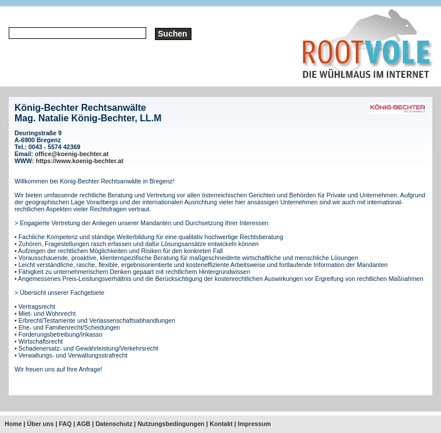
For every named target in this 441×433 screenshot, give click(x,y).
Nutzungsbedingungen (171, 423)
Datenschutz (114, 423)
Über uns (40, 423)
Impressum (254, 423)
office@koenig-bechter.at (72, 153)
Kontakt (221, 423)
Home (13, 423)
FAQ (65, 423)
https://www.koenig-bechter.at (80, 160)
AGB (84, 423)
